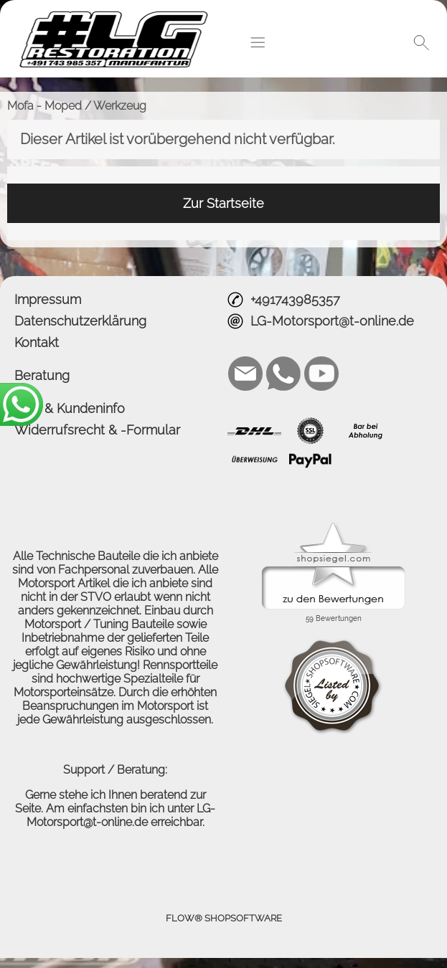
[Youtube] (321, 374)
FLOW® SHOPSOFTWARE (224, 918)
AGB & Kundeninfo (69, 408)
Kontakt (36, 342)
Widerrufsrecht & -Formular (97, 429)
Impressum (47, 299)
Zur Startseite (223, 203)
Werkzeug (119, 106)
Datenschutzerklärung (80, 320)
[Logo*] (119, 15)
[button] (257, 42)
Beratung (42, 375)
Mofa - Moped (44, 106)
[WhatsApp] (283, 374)
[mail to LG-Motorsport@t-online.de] (245, 374)
